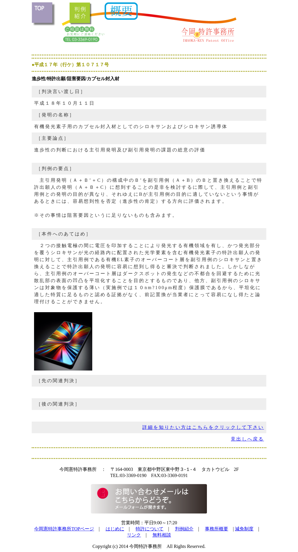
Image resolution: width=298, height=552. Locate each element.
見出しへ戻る (247, 438)
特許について (150, 528)
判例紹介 (184, 528)
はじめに (115, 528)
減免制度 (244, 528)
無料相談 (161, 534)
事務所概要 (216, 528)
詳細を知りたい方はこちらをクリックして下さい (203, 427)
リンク (134, 534)
